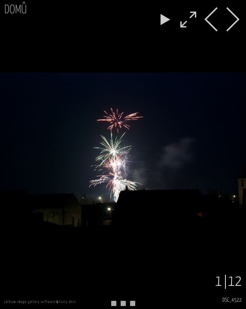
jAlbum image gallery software (29, 302)
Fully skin (67, 302)
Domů (15, 10)
